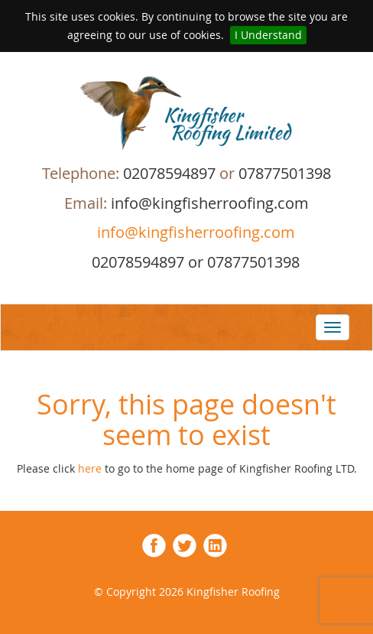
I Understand (268, 35)
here (91, 468)
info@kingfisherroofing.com (194, 232)
